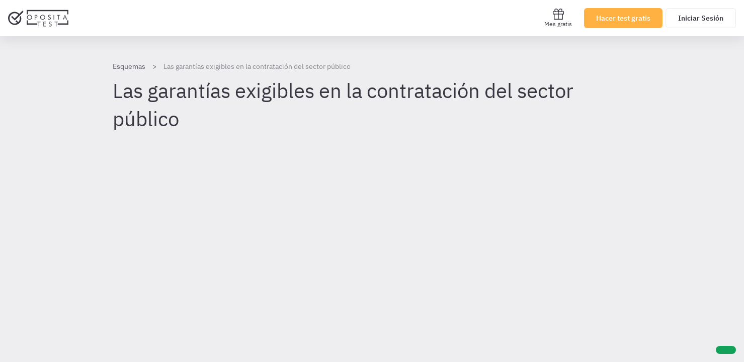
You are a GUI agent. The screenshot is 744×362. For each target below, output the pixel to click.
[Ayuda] (726, 350)
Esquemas (129, 66)
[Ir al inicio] (38, 18)
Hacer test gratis (623, 18)
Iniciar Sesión (700, 18)
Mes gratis (558, 18)
